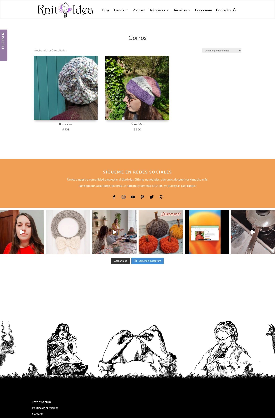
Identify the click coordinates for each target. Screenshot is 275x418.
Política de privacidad (45, 407)
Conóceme (203, 10)
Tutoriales (157, 10)
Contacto (223, 10)
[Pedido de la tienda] (221, 50)
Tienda (119, 10)
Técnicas (180, 10)
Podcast (139, 10)
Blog (105, 10)
